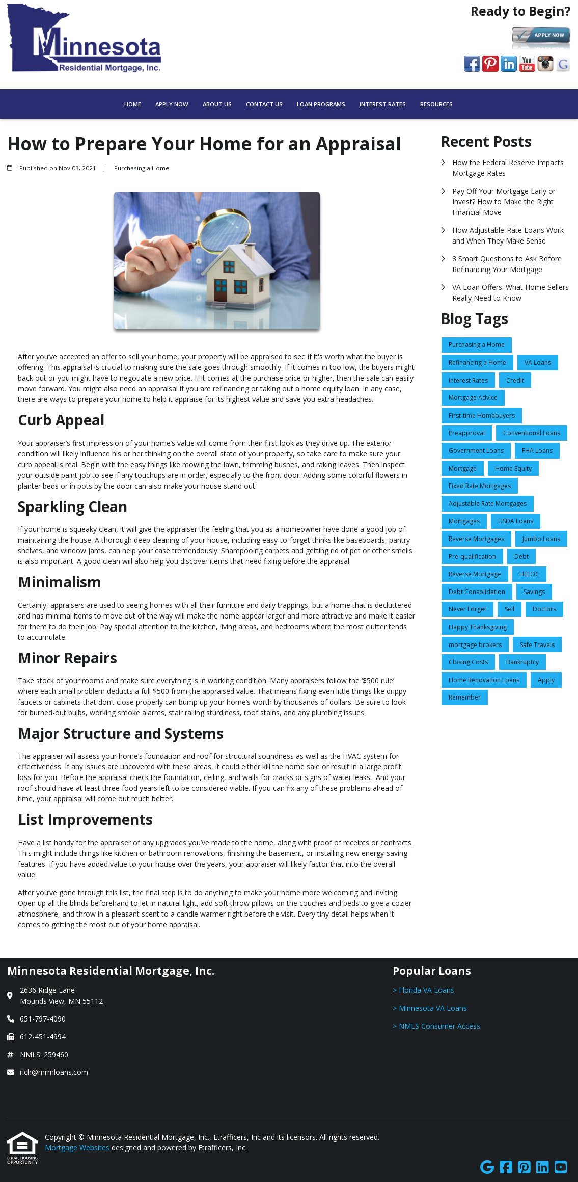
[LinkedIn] (542, 1167)
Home (132, 104)
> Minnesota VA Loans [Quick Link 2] (430, 1008)
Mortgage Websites (78, 1147)
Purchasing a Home (141, 168)
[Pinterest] (524, 1167)
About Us (217, 104)
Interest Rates (383, 104)
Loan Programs (321, 104)
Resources (436, 104)
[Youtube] (561, 1167)
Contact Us (264, 104)
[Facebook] (506, 1167)
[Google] (487, 1167)
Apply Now (171, 104)
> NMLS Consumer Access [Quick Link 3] (436, 1026)
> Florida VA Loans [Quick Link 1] (423, 990)
